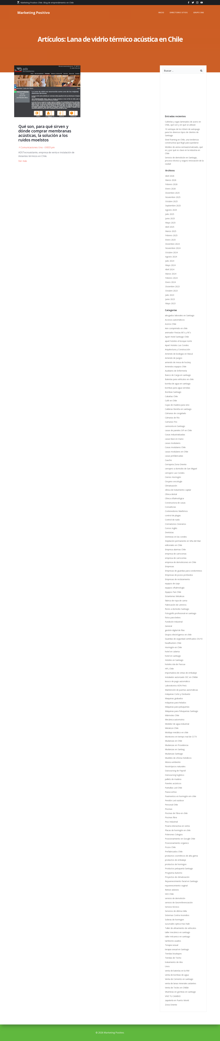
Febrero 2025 (171, 235)
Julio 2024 (169, 261)
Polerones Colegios (174, 834)
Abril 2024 (169, 269)
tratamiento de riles (174, 962)
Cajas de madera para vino (177, 405)
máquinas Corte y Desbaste (177, 694)
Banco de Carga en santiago (178, 375)
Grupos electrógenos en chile (178, 634)
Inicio (161, 12)
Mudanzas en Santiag (175, 749)
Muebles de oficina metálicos (178, 758)
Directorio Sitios (179, 12)
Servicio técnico (172, 907)
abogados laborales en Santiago (179, 315)
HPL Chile (169, 668)
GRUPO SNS (198, 12)
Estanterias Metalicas (174, 596)
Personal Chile (171, 804)
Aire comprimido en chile (176, 328)
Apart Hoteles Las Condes (177, 345)
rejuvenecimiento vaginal (176, 885)
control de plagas (173, 515)
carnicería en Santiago (175, 426)
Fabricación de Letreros (175, 604)
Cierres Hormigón (173, 477)
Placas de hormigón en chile (178, 830)
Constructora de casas (175, 502)
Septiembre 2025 (173, 205)
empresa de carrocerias (175, 553)
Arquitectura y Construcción (177, 349)
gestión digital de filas (175, 630)
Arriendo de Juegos (173, 358)
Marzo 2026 (170, 180)
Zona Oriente (171, 1004)
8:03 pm (49, 147)
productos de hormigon (175, 864)
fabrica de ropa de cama (176, 600)
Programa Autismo (173, 872)
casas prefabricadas (174, 456)
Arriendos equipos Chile (175, 366)
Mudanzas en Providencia (176, 745)
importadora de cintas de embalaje (181, 672)
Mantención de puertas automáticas (181, 690)
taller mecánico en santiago (177, 932)
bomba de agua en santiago (178, 383)
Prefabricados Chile (174, 851)
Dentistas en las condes (176, 536)
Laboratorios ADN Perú (175, 685)
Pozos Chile (170, 847)
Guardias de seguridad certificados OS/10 (184, 638)
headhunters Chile (173, 643)
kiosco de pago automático (177, 681)
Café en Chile (171, 400)
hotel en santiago (173, 656)
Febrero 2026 (171, 184)
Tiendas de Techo (173, 957)
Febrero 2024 (171, 278)
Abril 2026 (169, 176)
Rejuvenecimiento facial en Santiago (181, 881)
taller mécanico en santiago (177, 936)
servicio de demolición (175, 898)
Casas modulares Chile (175, 447)
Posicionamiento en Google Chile (180, 838)
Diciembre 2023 (172, 286)
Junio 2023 (170, 299)
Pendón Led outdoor (174, 800)
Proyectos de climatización (177, 877)
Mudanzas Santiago (174, 753)
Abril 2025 (169, 227)
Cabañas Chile (171, 396)
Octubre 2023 (171, 290)
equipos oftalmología (174, 587)
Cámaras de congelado (176, 413)
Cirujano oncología (173, 481)
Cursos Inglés (171, 528)
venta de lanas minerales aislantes (180, 983)
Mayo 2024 (170, 265)
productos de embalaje (175, 860)
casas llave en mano (174, 439)
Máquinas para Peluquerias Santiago (181, 711)
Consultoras (170, 507)
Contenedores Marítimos (176, 511)
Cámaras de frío (172, 417)
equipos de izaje (172, 583)
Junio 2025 (170, 218)
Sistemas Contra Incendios (177, 915)
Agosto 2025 (171, 210)
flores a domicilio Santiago (177, 609)
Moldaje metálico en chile (176, 732)
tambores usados (173, 941)
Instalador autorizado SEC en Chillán (181, 677)
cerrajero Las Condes (175, 473)
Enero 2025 (170, 239)
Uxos (167, 966)
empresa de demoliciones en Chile (180, 562)
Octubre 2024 (171, 252)
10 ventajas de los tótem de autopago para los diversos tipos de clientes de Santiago (182, 132)
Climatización (171, 485)
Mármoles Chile (172, 715)
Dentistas (169, 532)
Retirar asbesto (172, 889)
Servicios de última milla (176, 911)
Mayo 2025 (170, 222)
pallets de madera (173, 779)
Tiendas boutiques (173, 953)
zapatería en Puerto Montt (177, 1000)
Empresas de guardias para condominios (183, 570)
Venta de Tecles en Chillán (177, 987)
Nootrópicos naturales (175, 766)
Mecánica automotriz (174, 719)
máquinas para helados (175, 702)
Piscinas (168, 809)
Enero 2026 (170, 188)
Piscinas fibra (171, 817)
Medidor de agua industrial (177, 724)
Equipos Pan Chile (173, 592)
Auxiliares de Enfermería (176, 370)
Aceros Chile (170, 324)
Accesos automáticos (175, 319)
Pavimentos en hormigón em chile (180, 796)
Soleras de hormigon (174, 919)
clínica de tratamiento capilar (178, 490)
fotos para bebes (173, 617)
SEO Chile (169, 894)
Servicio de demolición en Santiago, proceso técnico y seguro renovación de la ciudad (184, 160)
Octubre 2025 (171, 201)
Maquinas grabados (174, 698)
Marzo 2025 (170, 231)
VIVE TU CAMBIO (173, 996)
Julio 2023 (169, 295)
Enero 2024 (170, 282)
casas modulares (172, 443)
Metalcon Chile (171, 728)
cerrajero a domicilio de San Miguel (181, 468)
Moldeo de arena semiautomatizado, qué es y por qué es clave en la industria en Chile (184, 150)
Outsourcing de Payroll (175, 770)
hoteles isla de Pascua (175, 664)
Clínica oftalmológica (174, 498)
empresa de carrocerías (175, 558)
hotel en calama (172, 651)
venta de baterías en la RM (177, 970)
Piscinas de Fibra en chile (176, 813)
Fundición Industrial (174, 621)
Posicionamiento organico (177, 843)
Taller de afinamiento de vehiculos (180, 928)
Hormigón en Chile (173, 647)
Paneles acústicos (173, 783)
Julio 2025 (169, 214)
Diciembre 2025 (172, 192)
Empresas (169, 566)
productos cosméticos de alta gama (181, 855)
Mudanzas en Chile (173, 740)
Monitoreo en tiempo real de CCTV (181, 736)
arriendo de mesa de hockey (178, 362)
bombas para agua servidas (177, 387)
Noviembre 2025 (172, 197)
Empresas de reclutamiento (177, 579)
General (168, 626)
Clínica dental (171, 494)
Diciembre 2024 (172, 244)
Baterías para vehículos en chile (179, 379)
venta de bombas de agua (177, 975)
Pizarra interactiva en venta (177, 826)
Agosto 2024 (171, 256)
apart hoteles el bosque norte (178, 341)
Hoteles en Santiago (174, 660)
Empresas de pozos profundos (179, 575)
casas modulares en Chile (176, 451)
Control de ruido (172, 519)
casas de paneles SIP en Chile (178, 430)
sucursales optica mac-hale (177, 923)
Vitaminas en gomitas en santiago (180, 991)
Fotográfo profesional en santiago (180, 613)
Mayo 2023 (170, 303)
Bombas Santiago (173, 392)
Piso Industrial (171, 821)
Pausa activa (171, 792)
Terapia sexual (172, 945)
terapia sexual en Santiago (177, 949)
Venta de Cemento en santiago (179, 979)
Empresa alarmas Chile (175, 549)
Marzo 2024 (170, 273)
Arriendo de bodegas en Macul (179, 353)
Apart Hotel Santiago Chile (177, 336)
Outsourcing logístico (174, 775)
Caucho (168, 460)
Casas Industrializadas (175, 434)
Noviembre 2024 (172, 248)
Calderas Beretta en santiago (178, 409)
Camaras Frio (171, 421)
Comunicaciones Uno (30, 147)
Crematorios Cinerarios (175, 524)
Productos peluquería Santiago (179, 868)
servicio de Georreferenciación (179, 902)
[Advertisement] (183, 93)
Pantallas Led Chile (173, 787)
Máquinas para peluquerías (177, 706)
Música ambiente (173, 762)
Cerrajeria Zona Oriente (175, 464)
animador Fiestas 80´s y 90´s (178, 332)
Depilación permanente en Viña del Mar (183, 541)
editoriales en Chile (173, 545)
